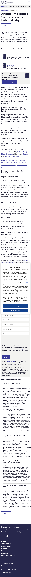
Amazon (10, 154)
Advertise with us (6, 543)
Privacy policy (5, 561)
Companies (4, 6)
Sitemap (3, 565)
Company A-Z (12, 6)
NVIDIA (7, 156)
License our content (6, 546)
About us (3, 541)
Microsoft (4, 154)
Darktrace (16, 156)
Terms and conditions (7, 563)
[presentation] (14, 340)
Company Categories (21, 6)
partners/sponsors (22, 349)
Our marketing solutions (8, 555)
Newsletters (4, 553)
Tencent (25, 154)
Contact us (4, 548)
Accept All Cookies (15, 310)
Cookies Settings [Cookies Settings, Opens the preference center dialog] (15, 305)
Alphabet (19, 152)
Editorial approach (6, 551)
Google (25, 152)
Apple (11, 152)
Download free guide (9, 82)
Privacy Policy (11, 361)
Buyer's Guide (10, 56)
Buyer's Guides (5, 10)
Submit (6, 357)
